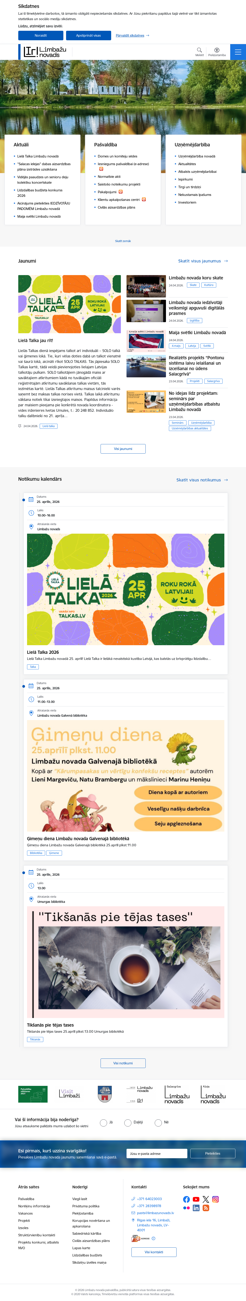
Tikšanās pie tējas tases (50, 1025)
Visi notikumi (123, 1063)
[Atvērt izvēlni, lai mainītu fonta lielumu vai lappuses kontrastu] (217, 52)
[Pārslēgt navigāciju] (238, 52)
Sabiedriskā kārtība (86, 1233)
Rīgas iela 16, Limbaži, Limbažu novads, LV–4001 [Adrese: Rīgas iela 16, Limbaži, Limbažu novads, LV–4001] (153, 1225)
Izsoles (23, 1228)
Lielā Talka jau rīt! (35, 340)
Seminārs (178, 422)
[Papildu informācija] (153, 1238)
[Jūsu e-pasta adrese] (156, 1153)
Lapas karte (81, 1248)
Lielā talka (49, 426)
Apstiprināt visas (88, 35)
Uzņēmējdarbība (201, 422)
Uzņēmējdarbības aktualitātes (190, 428)
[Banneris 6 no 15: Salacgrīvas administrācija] (177, 1094)
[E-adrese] (140, 1238)
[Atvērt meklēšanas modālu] (199, 52)
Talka (33, 666)
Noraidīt (41, 35)
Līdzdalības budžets (87, 1255)
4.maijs (176, 345)
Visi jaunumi (123, 449)
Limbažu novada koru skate (197, 278)
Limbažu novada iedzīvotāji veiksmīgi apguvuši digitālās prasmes (196, 308)
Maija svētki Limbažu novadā (197, 332)
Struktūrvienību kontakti (36, 1235)
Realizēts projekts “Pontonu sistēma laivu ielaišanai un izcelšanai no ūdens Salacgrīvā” (196, 366)
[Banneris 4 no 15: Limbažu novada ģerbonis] (105, 1094)
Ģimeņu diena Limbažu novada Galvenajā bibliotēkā (78, 838)
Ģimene (54, 853)
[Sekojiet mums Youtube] (196, 1199)
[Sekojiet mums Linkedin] (196, 1208)
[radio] (106, 1122)
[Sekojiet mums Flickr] (186, 1207)
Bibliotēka (36, 853)
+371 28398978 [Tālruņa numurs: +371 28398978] (149, 1206)
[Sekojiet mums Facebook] (186, 1199)
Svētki (207, 345)
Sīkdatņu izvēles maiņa (89, 1262)
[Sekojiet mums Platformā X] (205, 1199)
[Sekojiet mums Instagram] (215, 1199)
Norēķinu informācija (34, 1206)
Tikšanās (35, 1039)
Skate (193, 285)
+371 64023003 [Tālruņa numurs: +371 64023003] (149, 1199)
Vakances (25, 1213)
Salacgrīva (213, 381)
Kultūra (208, 285)
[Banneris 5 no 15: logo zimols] (141, 1094)
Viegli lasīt (79, 1199)
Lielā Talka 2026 (43, 652)
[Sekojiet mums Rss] (205, 1208)
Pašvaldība (26, 1199)
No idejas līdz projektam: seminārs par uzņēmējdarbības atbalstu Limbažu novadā (194, 401)
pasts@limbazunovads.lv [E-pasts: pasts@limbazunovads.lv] (155, 1213)
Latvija (192, 345)
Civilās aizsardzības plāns (91, 1241)
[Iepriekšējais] (26, 1094)
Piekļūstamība (82, 1213)
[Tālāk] (220, 1094)
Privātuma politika (85, 1206)
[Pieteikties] (212, 1153)
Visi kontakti (154, 1252)
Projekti (195, 381)
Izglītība (194, 320)
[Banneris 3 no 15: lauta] (69, 1094)
